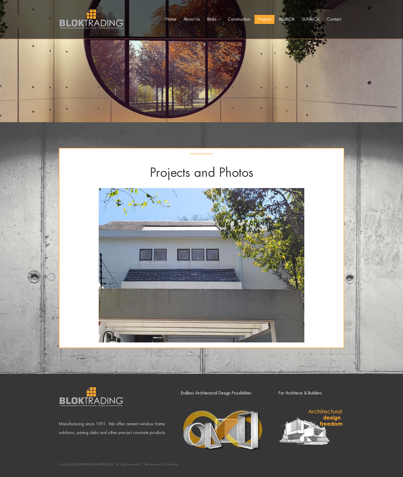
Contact (334, 19)
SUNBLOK (311, 19)
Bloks (211, 19)
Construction (239, 19)
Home (171, 19)
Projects (264, 19)
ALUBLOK (287, 19)
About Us (192, 19)
